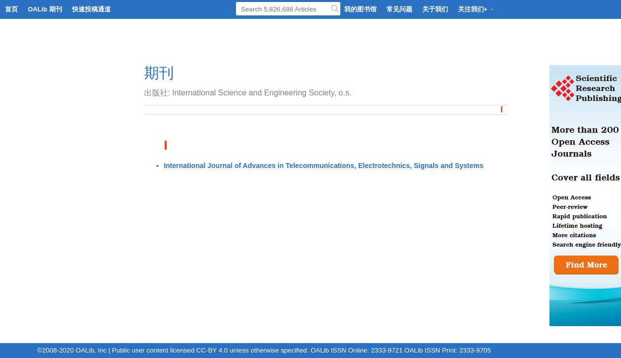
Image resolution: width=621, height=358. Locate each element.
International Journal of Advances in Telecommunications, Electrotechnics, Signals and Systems (323, 166)
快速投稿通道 (91, 9)
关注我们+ (476, 9)
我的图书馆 (360, 9)
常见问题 (399, 9)
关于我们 (435, 9)
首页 (11, 9)
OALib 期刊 (45, 9)
